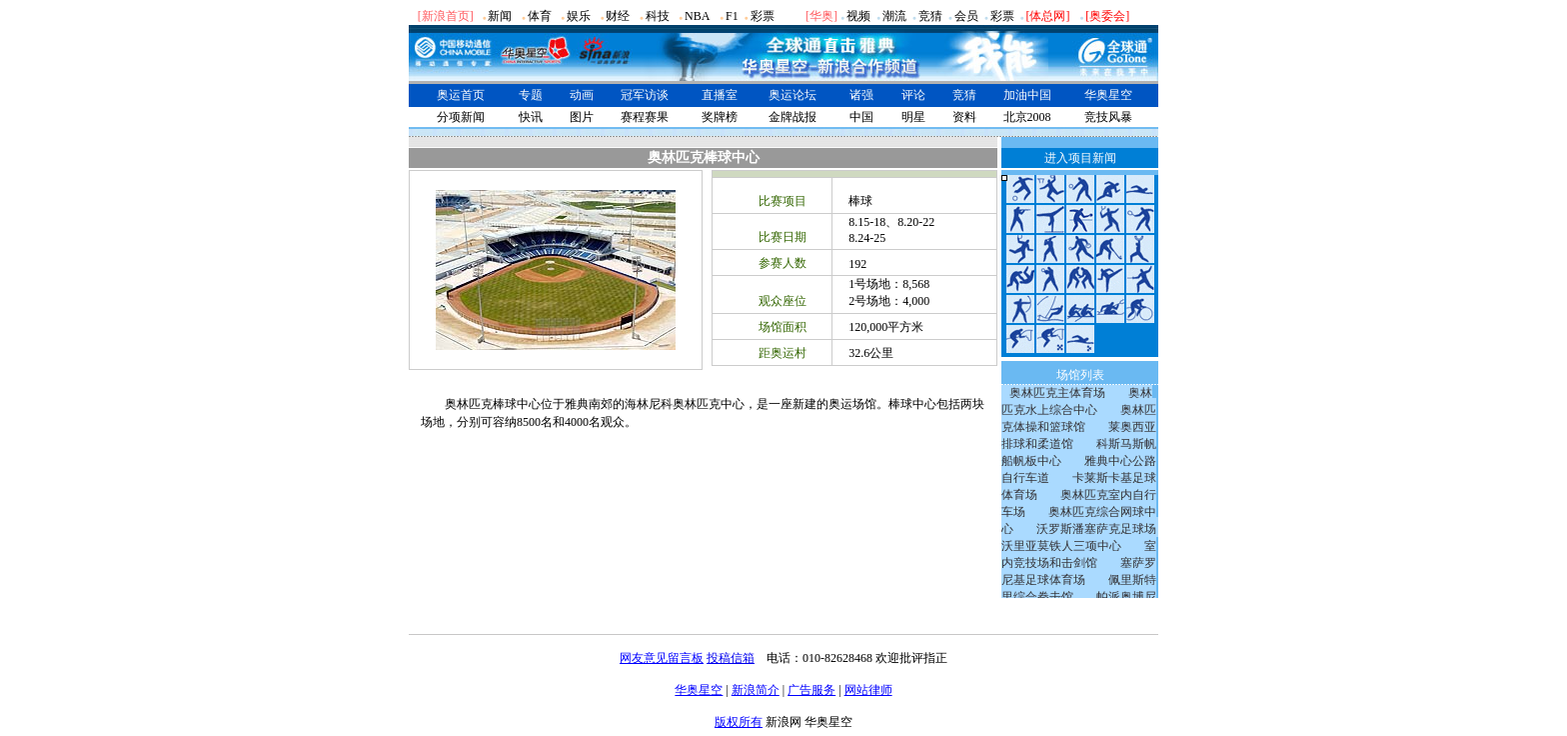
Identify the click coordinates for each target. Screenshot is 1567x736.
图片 (582, 117)
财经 (618, 16)
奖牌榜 (720, 117)
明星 (913, 117)
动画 (582, 95)
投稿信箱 (731, 658)
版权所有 (739, 722)
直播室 (720, 95)
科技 (658, 16)
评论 (913, 95)
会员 (966, 16)
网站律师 (868, 690)
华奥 (821, 16)
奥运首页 (461, 95)
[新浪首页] (446, 16)
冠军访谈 (645, 95)
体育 (540, 16)
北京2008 (1027, 117)
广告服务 (811, 690)
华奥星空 (1108, 95)
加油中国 (1027, 95)
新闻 (500, 16)
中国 (861, 117)
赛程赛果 (645, 117)
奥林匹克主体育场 (1057, 393)
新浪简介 (756, 690)
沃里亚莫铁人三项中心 (1061, 546)
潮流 (894, 16)
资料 (964, 117)
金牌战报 (792, 117)
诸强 (861, 95)
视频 (858, 16)
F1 (732, 16)
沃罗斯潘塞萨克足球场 (1096, 529)
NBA (697, 16)
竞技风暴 (1108, 117)
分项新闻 (461, 117)
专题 (531, 95)
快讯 (531, 117)
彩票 (763, 16)
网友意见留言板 (662, 658)
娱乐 (579, 16)
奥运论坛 (792, 95)
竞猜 (930, 16)
